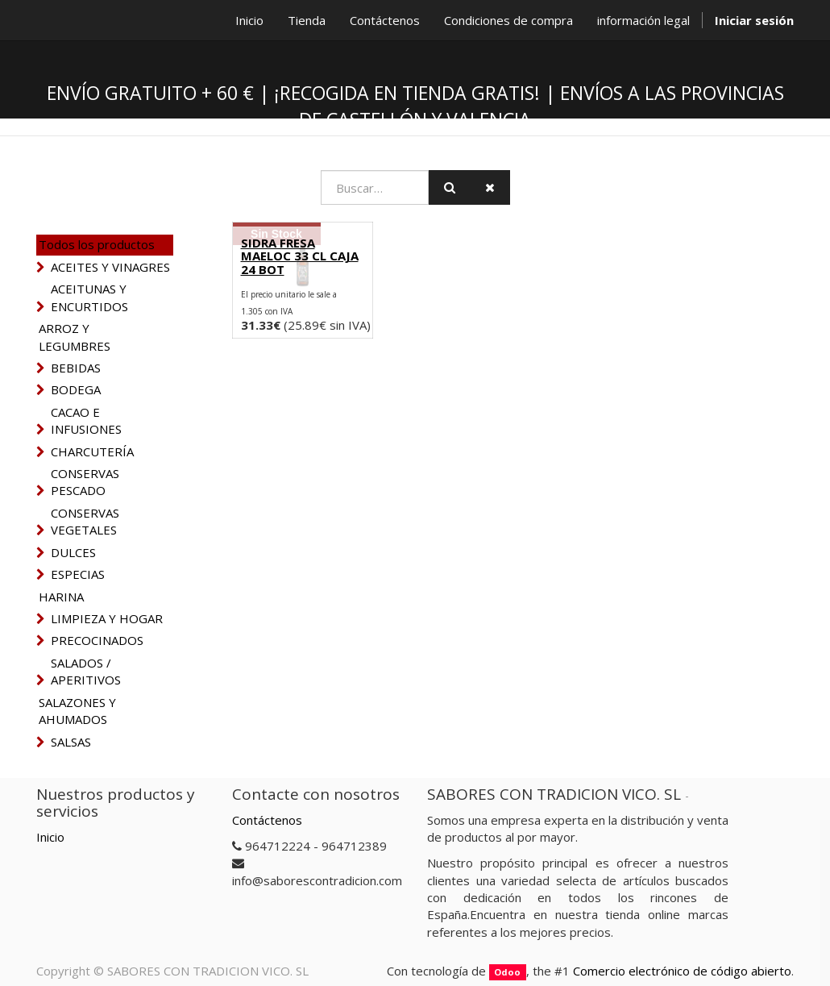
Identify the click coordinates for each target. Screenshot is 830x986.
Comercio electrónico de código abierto (682, 971)
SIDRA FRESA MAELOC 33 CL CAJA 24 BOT (300, 256)
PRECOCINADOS (97, 640)
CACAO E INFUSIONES (86, 420)
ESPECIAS (78, 574)
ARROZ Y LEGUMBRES (74, 336)
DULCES (73, 552)
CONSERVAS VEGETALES (85, 521)
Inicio (50, 837)
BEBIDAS (76, 368)
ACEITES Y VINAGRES (110, 267)
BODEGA (76, 389)
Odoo (507, 972)
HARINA (61, 597)
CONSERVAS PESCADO (85, 481)
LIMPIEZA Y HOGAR (107, 618)
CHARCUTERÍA (92, 451)
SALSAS (71, 742)
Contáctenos (267, 820)
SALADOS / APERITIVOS (86, 671)
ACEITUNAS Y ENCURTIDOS (89, 297)
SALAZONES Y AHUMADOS (77, 710)
